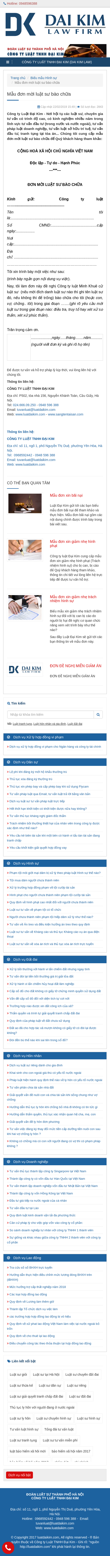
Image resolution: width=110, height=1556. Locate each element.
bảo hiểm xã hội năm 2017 (71, 1451)
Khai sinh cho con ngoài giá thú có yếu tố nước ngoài (44, 1073)
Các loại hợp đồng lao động (27, 1294)
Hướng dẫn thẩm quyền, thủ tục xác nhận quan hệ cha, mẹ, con (51, 1114)
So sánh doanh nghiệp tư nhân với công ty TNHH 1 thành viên (50, 1230)
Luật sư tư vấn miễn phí (60, 1440)
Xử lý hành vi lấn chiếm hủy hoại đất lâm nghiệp (40, 984)
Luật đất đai (74, 724)
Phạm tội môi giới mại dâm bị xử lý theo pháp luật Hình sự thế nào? (54, 873)
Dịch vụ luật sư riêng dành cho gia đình (35, 1065)
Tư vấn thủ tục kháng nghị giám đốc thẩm (36, 816)
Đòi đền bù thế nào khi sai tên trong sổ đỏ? (37, 1040)
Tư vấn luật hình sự (24, 1429)
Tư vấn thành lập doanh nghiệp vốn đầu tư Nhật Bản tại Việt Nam (52, 1186)
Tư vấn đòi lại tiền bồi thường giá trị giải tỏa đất (40, 976)
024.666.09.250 (24, 405)
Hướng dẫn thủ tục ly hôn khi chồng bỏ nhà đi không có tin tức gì (52, 1107)
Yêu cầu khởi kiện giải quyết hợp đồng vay (37, 847)
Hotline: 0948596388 (20, 3)
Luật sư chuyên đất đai (82, 1374)
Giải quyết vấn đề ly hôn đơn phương (33, 1121)
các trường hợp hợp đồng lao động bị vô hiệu (39, 1316)
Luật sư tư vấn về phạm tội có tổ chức (34, 909)
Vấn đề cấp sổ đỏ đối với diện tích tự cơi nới (38, 998)
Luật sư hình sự (88, 1418)
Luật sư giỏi (18, 1374)
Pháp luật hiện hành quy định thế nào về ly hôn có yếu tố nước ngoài (54, 1080)
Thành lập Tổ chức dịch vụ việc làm (32, 1309)
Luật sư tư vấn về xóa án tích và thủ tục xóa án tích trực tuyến (50, 944)
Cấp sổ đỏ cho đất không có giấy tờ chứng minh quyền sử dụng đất (54, 991)
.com (41, 464)
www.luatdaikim (26, 464)
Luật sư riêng (76, 1385)
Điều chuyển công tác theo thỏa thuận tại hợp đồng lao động (49, 1343)
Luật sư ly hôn (20, 1418)
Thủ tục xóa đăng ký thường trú (29, 779)
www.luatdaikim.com (30, 414)
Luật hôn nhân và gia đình (49, 724)
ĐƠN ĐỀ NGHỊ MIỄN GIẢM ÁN (75, 666)
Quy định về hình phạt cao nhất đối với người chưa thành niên (50, 902)
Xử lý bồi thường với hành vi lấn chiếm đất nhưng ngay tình (48, 969)
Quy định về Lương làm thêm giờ (30, 1301)
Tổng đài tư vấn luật (59, 1429)
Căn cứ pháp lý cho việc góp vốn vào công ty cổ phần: (45, 1223)
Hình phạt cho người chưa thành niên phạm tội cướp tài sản (48, 895)
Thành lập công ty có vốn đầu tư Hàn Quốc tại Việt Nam (46, 1178)
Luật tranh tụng (22, 724)
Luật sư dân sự (50, 1385)
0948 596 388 (49, 405)
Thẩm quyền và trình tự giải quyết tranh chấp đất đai (44, 1013)
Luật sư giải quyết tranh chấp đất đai (36, 1396)
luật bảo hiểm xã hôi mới (28, 1451)
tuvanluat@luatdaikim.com (36, 410)
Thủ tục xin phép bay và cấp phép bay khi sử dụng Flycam (48, 786)
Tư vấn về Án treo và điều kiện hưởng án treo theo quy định (48, 924)
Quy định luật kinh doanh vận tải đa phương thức (41, 1215)
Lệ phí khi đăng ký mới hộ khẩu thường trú (37, 772)
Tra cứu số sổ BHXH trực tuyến (29, 1267)
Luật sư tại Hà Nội (46, 1374)
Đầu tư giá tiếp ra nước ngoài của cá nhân (37, 1200)
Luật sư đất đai (80, 1396)
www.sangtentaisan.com (65, 414)
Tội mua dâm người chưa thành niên (33, 880)
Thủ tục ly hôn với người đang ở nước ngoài (42, 1407)
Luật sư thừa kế (21, 1385)
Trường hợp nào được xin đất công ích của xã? (40, 1006)
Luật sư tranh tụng (23, 1440)
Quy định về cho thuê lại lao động (31, 1336)
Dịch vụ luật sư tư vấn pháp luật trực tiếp (36, 801)
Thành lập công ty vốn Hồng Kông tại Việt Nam (40, 1193)
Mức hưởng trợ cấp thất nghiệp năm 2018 (36, 1287)
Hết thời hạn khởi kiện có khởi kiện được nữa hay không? (47, 808)
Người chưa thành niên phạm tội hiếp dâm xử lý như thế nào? (50, 917)
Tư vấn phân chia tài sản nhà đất (30, 1087)
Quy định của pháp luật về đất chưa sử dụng (38, 1020)
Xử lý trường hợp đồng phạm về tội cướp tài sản (41, 887)
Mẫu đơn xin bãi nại (66, 495)
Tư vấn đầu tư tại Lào (23, 1208)
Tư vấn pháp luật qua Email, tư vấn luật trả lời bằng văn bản (48, 794)
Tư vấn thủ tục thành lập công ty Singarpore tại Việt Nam (46, 1171)
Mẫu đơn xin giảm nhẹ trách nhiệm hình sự (73, 599)
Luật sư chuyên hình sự (54, 1418)
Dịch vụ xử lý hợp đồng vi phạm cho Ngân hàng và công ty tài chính (54, 746)
